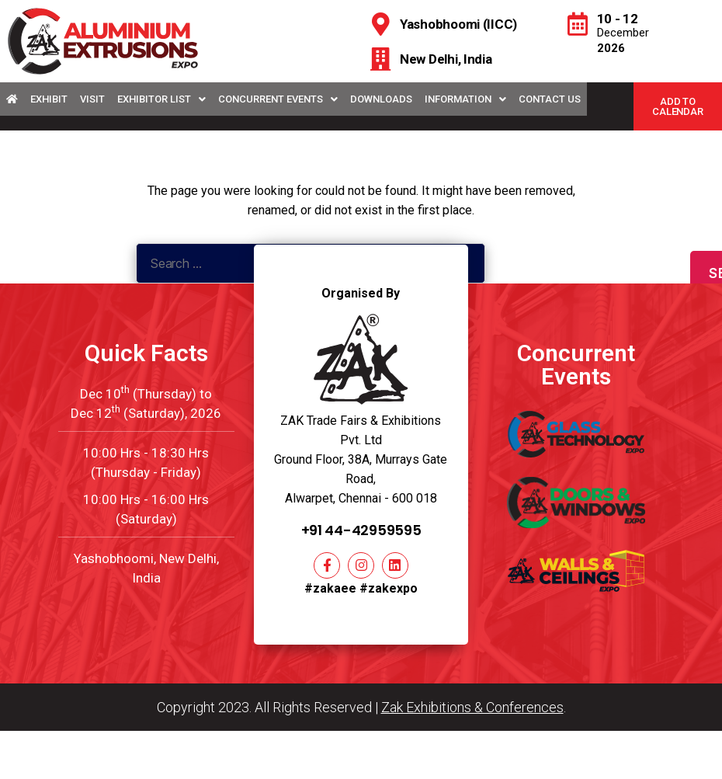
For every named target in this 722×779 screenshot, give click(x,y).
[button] (677, 106)
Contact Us (550, 99)
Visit (92, 99)
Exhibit (49, 99)
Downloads (381, 99)
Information (465, 99)
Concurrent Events (278, 99)
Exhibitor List (161, 99)
